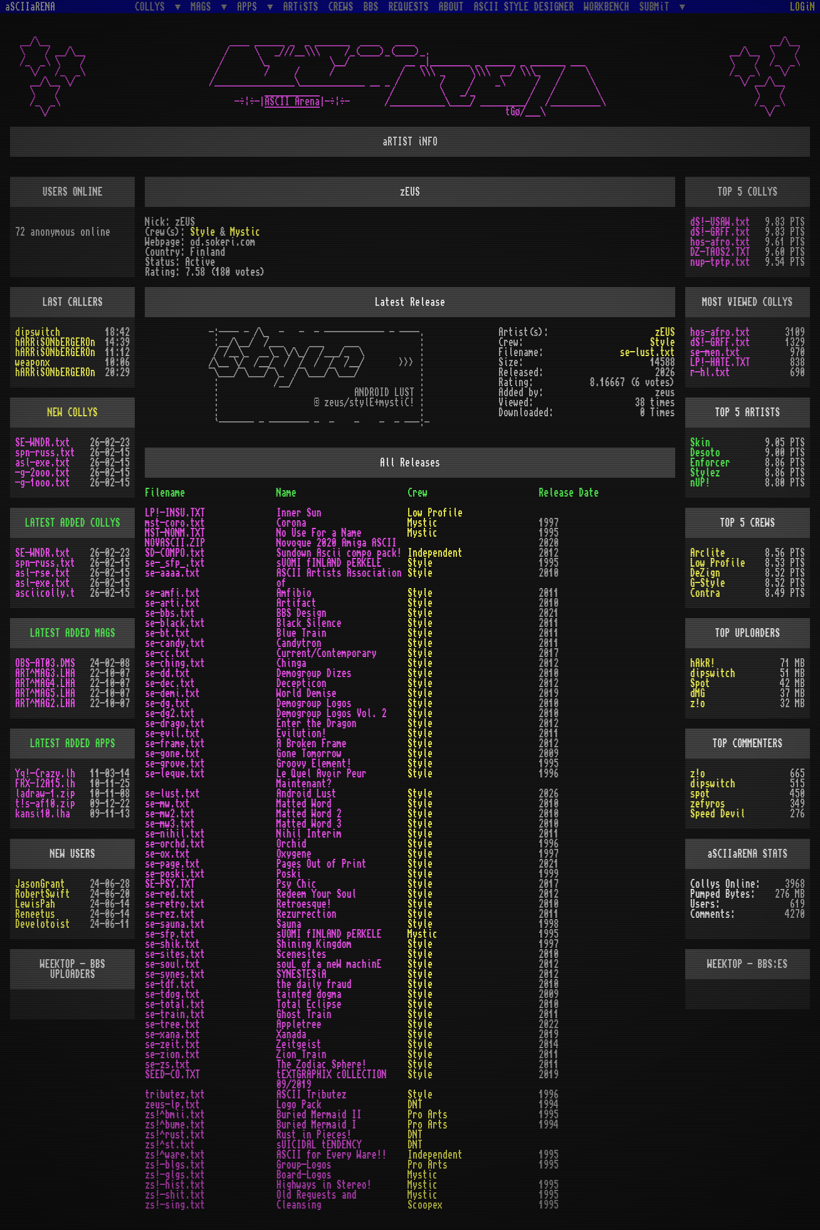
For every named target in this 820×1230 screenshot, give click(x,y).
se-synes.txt (175, 974)
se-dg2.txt (170, 713)
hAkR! (702, 663)
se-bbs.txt (170, 613)
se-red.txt (170, 894)
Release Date (569, 493)
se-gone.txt (172, 754)
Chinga (291, 663)
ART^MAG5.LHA (45, 693)
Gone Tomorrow (309, 754)
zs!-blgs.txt (175, 1165)
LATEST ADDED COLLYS (72, 523)
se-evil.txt (172, 733)
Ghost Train (304, 1014)
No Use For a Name (319, 533)
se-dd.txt (167, 673)
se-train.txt (175, 1014)
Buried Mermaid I (316, 1125)
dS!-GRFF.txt (720, 232)
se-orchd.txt (175, 844)
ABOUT (451, 7)
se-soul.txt (172, 964)
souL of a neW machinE (329, 964)
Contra (705, 593)
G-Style (707, 583)
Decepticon (301, 683)
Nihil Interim (309, 834)
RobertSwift (42, 894)
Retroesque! (304, 904)
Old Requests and (316, 1195)
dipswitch (37, 332)
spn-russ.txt (45, 453)
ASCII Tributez (311, 1095)
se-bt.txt (167, 633)
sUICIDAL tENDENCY (319, 1145)
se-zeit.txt (172, 1044)
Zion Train (301, 1054)
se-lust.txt (647, 352)
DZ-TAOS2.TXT (720, 252)
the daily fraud (314, 984)
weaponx (32, 362)
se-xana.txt (172, 1034)
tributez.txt (175, 1095)
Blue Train (301, 633)
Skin (700, 443)
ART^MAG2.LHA (45, 703)
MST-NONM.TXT (175, 533)
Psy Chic (296, 884)
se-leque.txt (175, 774)
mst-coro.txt (175, 523)
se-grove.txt (175, 764)
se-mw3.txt (170, 824)
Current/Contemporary (326, 653)
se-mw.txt (167, 804)
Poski (289, 874)
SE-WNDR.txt (42, 443)
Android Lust (306, 794)
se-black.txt (175, 623)
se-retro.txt (175, 904)
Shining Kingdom (314, 944)
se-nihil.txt (175, 834)
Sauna (289, 924)
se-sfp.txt (170, 934)
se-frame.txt (175, 744)
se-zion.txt (172, 1054)
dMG (697, 693)
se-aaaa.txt (172, 573)
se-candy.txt (175, 643)
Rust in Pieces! (314, 1135)
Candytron (299, 643)
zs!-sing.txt (175, 1205)
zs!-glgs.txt (175, 1175)
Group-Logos (304, 1165)
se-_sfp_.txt (175, 563)
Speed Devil (717, 814)
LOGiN (802, 7)
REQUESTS (409, 7)
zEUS (665, 332)
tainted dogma (309, 994)
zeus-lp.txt (172, 1105)
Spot (700, 683)
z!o (697, 703)
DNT (415, 1105)
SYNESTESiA (301, 974)
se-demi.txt (172, 693)
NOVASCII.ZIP (175, 543)
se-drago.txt (175, 723)
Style (202, 232)
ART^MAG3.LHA (45, 673)
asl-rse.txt (42, 573)
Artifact (296, 603)
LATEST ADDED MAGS (72, 633)
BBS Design (301, 613)
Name (286, 493)
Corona (291, 523)
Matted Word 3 (309, 824)
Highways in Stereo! (324, 1185)
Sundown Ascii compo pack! (339, 553)
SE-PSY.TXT (170, 884)
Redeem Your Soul (316, 894)
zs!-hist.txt (175, 1185)
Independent (435, 553)
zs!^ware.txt (175, 1155)
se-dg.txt (167, 703)
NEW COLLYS (73, 412)
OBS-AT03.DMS (45, 663)
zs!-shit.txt (175, 1195)
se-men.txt (715, 352)
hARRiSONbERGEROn (55, 342)
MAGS (203, 6)
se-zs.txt (167, 1064)
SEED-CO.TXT (172, 1075)
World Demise (306, 693)
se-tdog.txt (172, 994)
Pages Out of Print (321, 864)
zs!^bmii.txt (175, 1115)
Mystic (245, 232)
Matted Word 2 (309, 814)
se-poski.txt (175, 874)
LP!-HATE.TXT (720, 362)
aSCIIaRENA (30, 7)
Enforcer (710, 463)
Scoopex (425, 1205)
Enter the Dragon (316, 723)
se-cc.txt (167, 653)
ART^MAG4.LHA (45, 683)
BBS (371, 7)
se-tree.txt (172, 1024)
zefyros (707, 804)
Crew (417, 493)
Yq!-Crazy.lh (45, 774)
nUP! (700, 483)
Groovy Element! (314, 764)
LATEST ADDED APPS (72, 744)
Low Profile (435, 513)
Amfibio (294, 593)
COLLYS (152, 6)
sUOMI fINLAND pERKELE (329, 563)
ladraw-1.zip (45, 794)
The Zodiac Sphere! (321, 1064)
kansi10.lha (42, 814)
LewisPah (35, 904)
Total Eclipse (309, 1004)
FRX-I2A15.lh (45, 784)
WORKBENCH (606, 7)
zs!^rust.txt (175, 1135)
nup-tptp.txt (720, 262)
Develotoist (42, 924)
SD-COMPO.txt (175, 553)
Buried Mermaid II (319, 1115)
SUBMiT (657, 6)
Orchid (291, 844)
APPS (249, 6)
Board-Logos (304, 1175)
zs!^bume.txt (175, 1125)
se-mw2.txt (170, 814)
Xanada (291, 1034)
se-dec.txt (170, 683)
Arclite (707, 553)
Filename (165, 493)
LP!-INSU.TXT (175, 513)
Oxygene (294, 854)
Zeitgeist (299, 1044)
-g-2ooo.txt (42, 473)
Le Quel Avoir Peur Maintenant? (321, 779)
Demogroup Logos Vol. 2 (331, 713)
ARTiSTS (300, 7)
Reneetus (35, 914)
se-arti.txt (172, 603)
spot (700, 794)
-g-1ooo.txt (42, 483)
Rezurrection (306, 914)
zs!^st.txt (170, 1145)
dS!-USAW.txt (720, 222)
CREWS (341, 7)
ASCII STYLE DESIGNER (524, 7)
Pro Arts (427, 1115)
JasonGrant (40, 884)
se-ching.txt (175, 663)
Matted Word (304, 804)
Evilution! (301, 733)
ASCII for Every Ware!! (331, 1155)
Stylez (705, 473)
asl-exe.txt (42, 463)
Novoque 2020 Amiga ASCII (336, 543)
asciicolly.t (45, 593)
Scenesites (301, 954)
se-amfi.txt (172, 593)
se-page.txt (172, 864)
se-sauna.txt (175, 924)
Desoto (705, 453)
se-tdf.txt (170, 984)
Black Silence (309, 623)
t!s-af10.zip (45, 804)
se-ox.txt (167, 854)
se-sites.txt (175, 954)
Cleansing (299, 1205)
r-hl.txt (710, 372)
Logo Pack (299, 1105)
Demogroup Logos (314, 703)
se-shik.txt (172, 944)
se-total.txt (175, 1004)
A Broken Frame (311, 744)
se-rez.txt (170, 914)
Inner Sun (299, 513)
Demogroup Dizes (314, 673)
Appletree (299, 1024)
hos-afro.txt (720, 242)
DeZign (705, 573)
